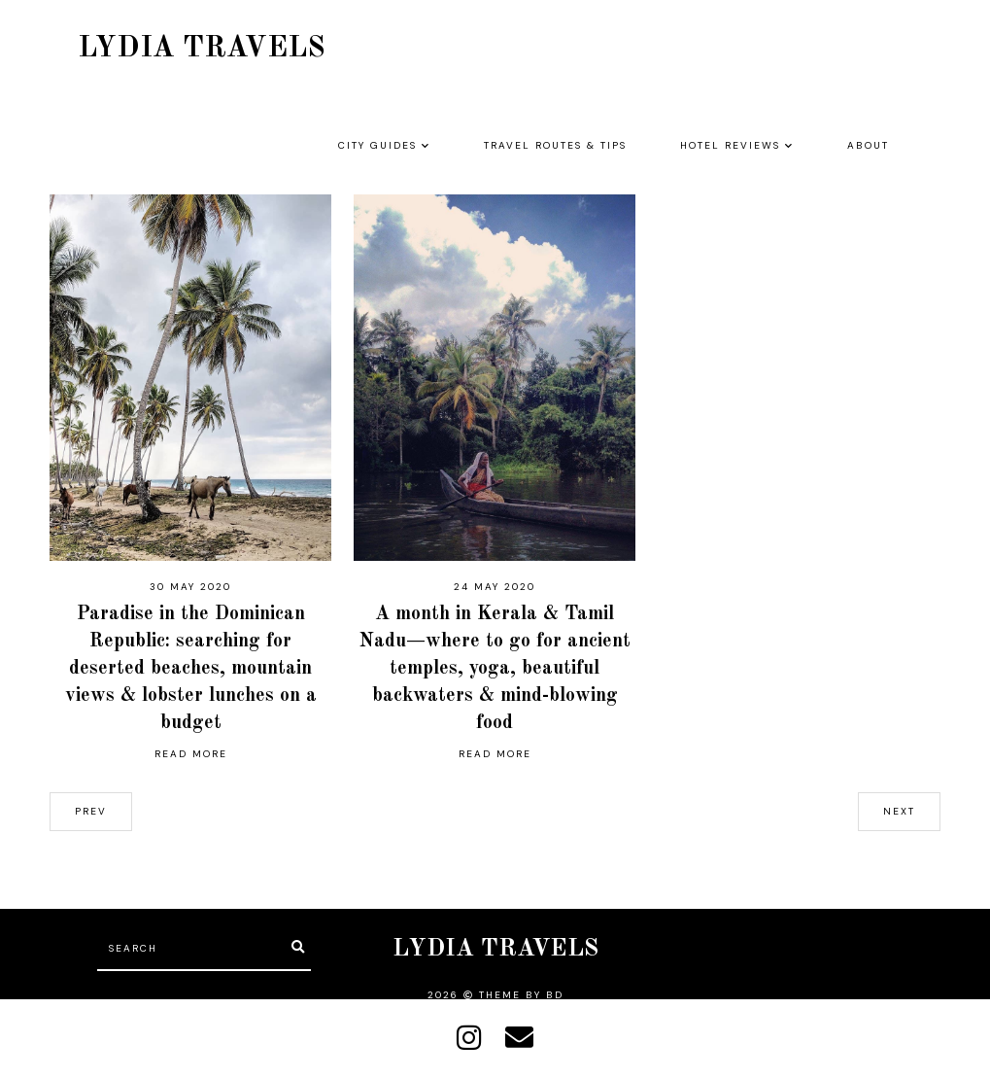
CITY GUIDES (377, 145)
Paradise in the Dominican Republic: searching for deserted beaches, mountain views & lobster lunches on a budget (191, 669)
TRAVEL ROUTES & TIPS (555, 145)
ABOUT (868, 145)
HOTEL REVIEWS (730, 145)
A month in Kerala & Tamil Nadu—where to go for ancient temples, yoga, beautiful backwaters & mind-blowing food (495, 669)
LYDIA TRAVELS (201, 48)
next (899, 811)
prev (91, 811)
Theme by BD (521, 995)
